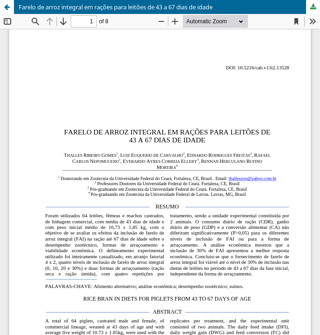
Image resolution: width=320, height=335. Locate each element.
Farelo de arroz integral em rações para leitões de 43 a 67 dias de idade (116, 7)
